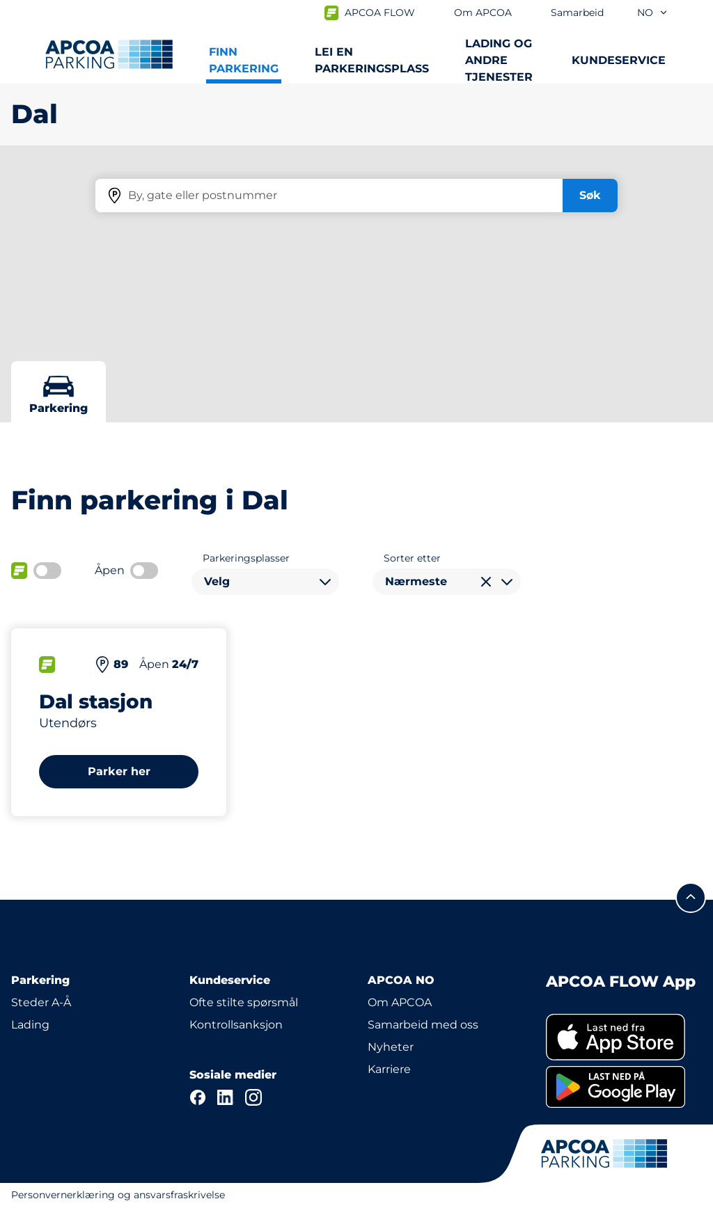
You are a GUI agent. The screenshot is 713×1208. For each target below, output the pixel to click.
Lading (30, 1024)
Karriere (389, 1069)
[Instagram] (253, 1097)
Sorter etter (412, 558)
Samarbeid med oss (423, 1024)
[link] (624, 1037)
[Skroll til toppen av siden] (690, 897)
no (652, 12)
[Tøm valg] (486, 582)
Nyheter (391, 1047)
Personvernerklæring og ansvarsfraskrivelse (118, 1195)
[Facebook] (197, 1097)
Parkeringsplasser (246, 558)
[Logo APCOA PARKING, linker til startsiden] (109, 54)
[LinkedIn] (225, 1097)
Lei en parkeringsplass (372, 60)
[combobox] (265, 582)
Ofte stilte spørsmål (243, 1002)
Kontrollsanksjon (236, 1024)
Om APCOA (400, 1002)
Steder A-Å (41, 1002)
